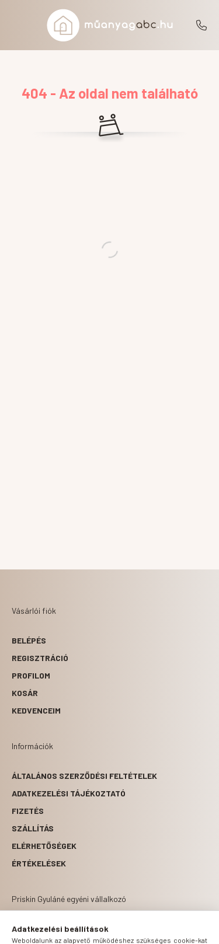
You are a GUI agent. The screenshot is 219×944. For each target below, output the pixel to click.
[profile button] (124, 929)
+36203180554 (201, 25)
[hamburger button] (66, 929)
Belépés (29, 640)
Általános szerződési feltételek (84, 776)
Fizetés (28, 811)
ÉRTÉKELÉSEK (39, 863)
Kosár (25, 693)
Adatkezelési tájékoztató (69, 793)
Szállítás (33, 828)
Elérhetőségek (44, 846)
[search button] (95, 929)
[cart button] (153, 929)
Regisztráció (40, 658)
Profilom (31, 675)
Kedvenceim (36, 710)
